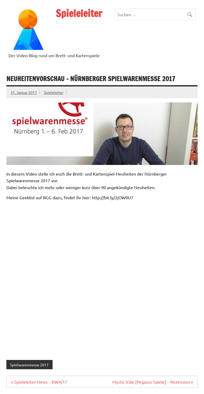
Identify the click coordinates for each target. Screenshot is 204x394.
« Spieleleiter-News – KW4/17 (39, 381)
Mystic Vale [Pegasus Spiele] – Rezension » (152, 381)
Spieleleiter (79, 13)
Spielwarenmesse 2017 (29, 364)
